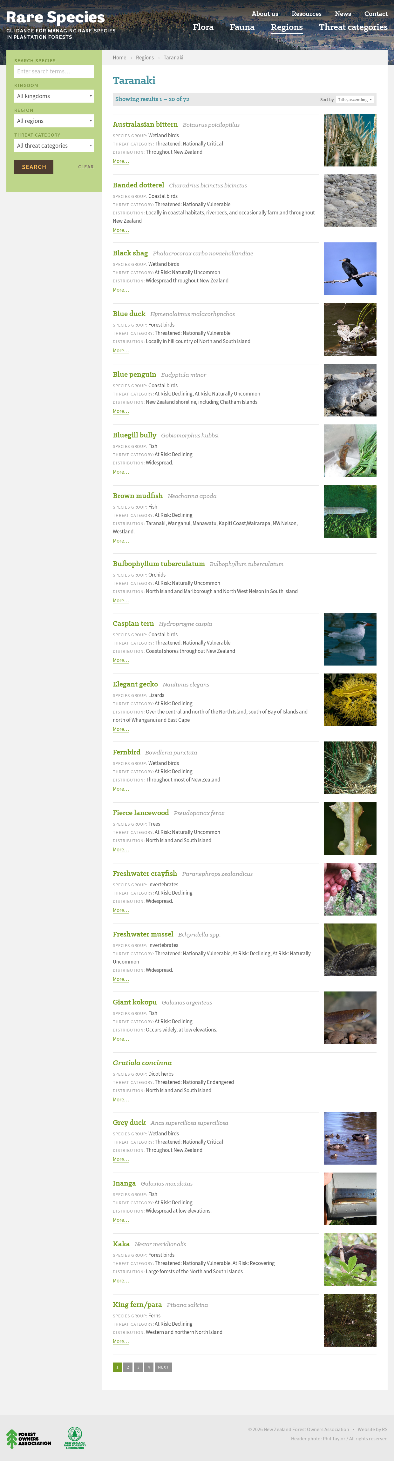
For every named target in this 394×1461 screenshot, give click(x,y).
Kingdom (26, 85)
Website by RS (373, 1429)
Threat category (37, 135)
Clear (86, 167)
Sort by (327, 99)
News (343, 14)
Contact (376, 14)
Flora (203, 27)
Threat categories (353, 27)
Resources (307, 14)
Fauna (242, 27)
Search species (35, 60)
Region (24, 110)
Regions (287, 27)
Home (120, 57)
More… (121, 161)
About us (265, 14)
